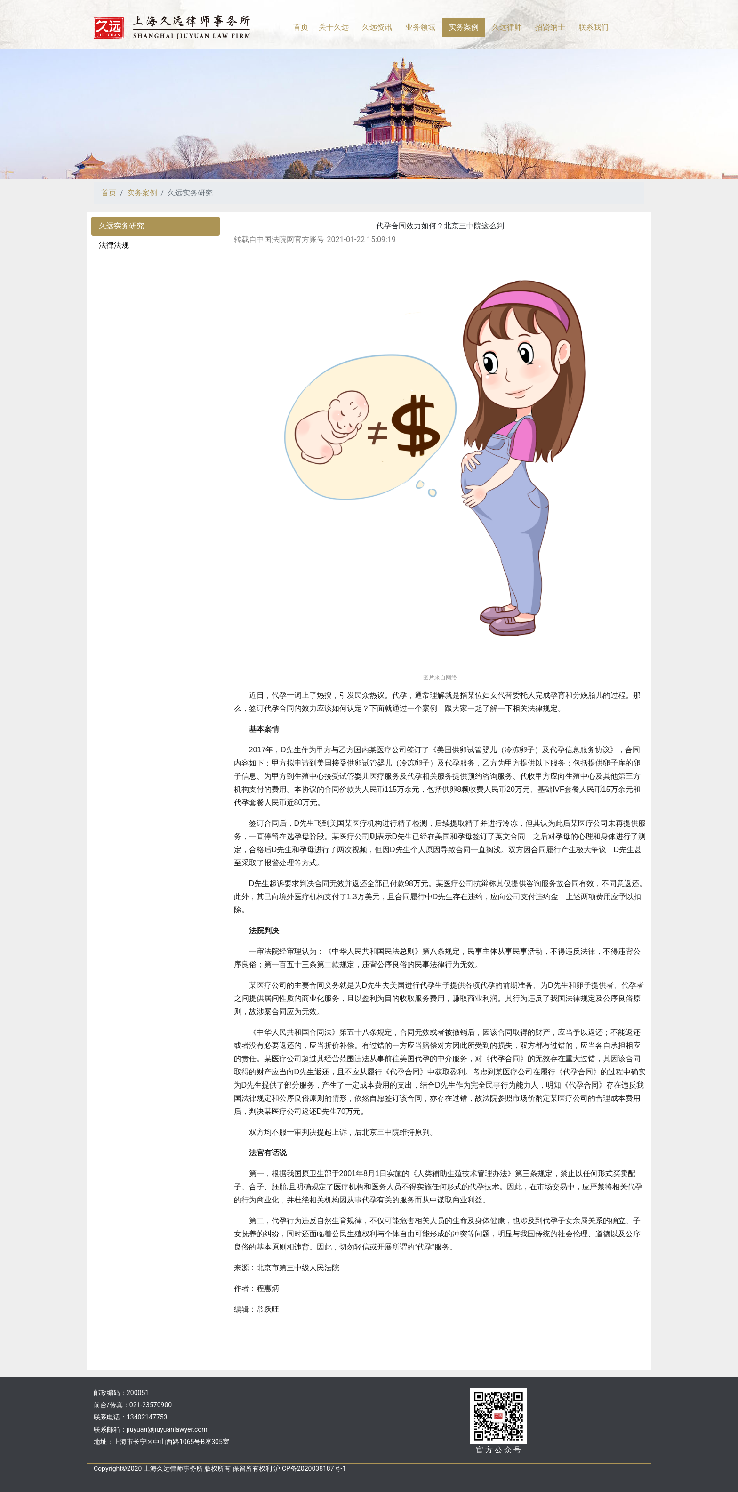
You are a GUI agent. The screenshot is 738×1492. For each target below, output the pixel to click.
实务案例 (142, 192)
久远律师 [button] (507, 27)
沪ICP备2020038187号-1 (309, 1468)
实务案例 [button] (464, 27)
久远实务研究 (121, 225)
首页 (300, 27)
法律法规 (114, 245)
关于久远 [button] (334, 27)
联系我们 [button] (593, 27)
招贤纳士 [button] (550, 27)
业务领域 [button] (420, 27)
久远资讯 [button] (377, 27)
